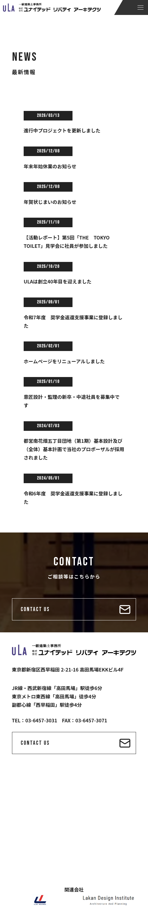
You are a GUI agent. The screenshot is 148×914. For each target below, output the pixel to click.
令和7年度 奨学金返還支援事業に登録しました (73, 321)
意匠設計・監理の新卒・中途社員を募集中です (72, 401)
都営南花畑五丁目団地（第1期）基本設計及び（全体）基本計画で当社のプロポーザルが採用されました (74, 449)
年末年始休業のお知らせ (50, 166)
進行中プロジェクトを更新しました (62, 130)
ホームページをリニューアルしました (64, 361)
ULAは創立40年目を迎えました (57, 281)
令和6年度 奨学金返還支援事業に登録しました (73, 497)
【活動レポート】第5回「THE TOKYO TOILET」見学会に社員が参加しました (69, 241)
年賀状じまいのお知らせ (50, 201)
